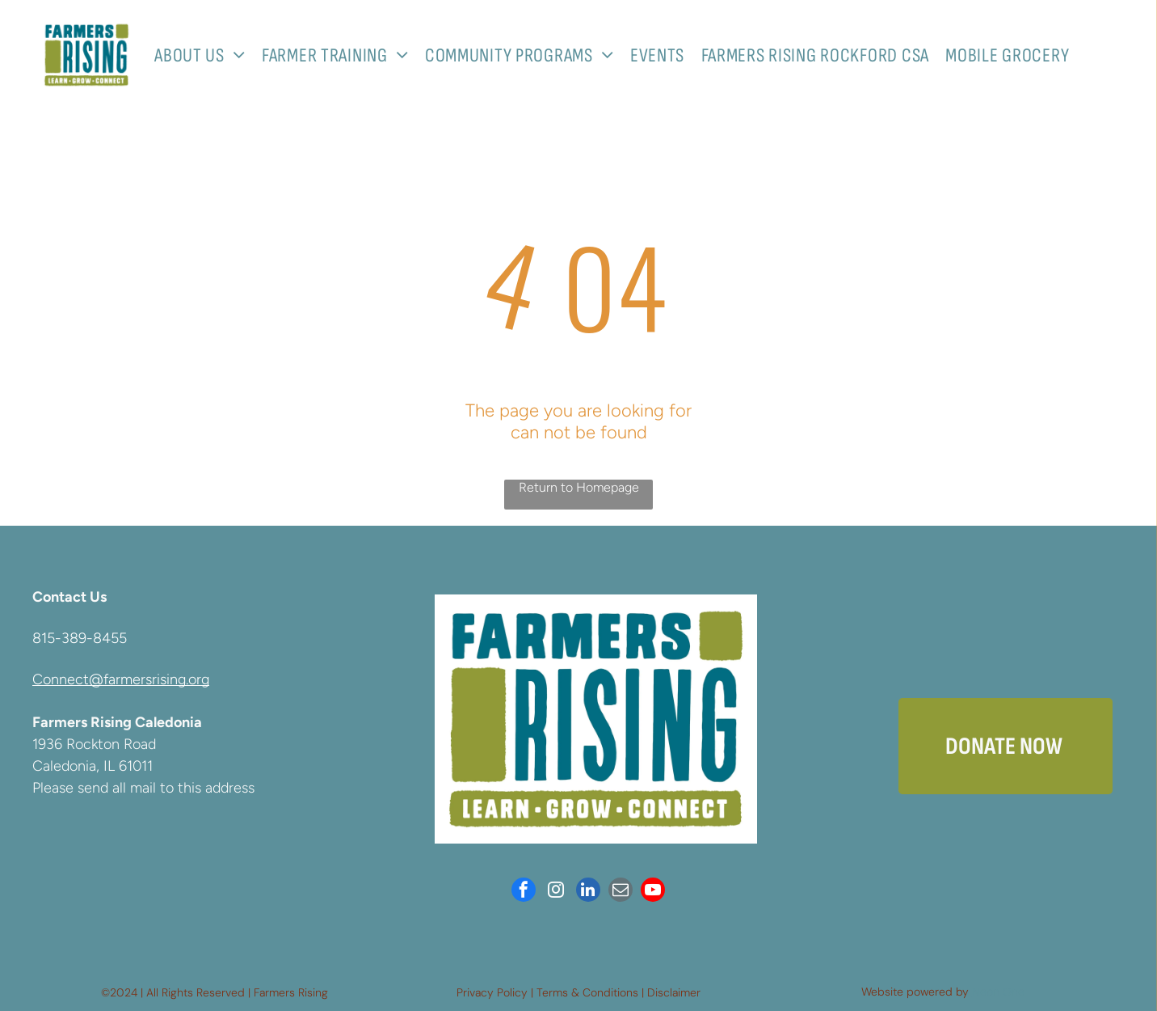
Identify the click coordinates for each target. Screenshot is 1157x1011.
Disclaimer (674, 992)
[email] (620, 892)
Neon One (998, 991)
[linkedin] (588, 892)
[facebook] (523, 892)
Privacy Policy (492, 992)
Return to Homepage (579, 487)
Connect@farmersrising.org (120, 679)
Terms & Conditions (587, 992)
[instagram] (556, 892)
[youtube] (653, 892)
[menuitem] (206, 55)
